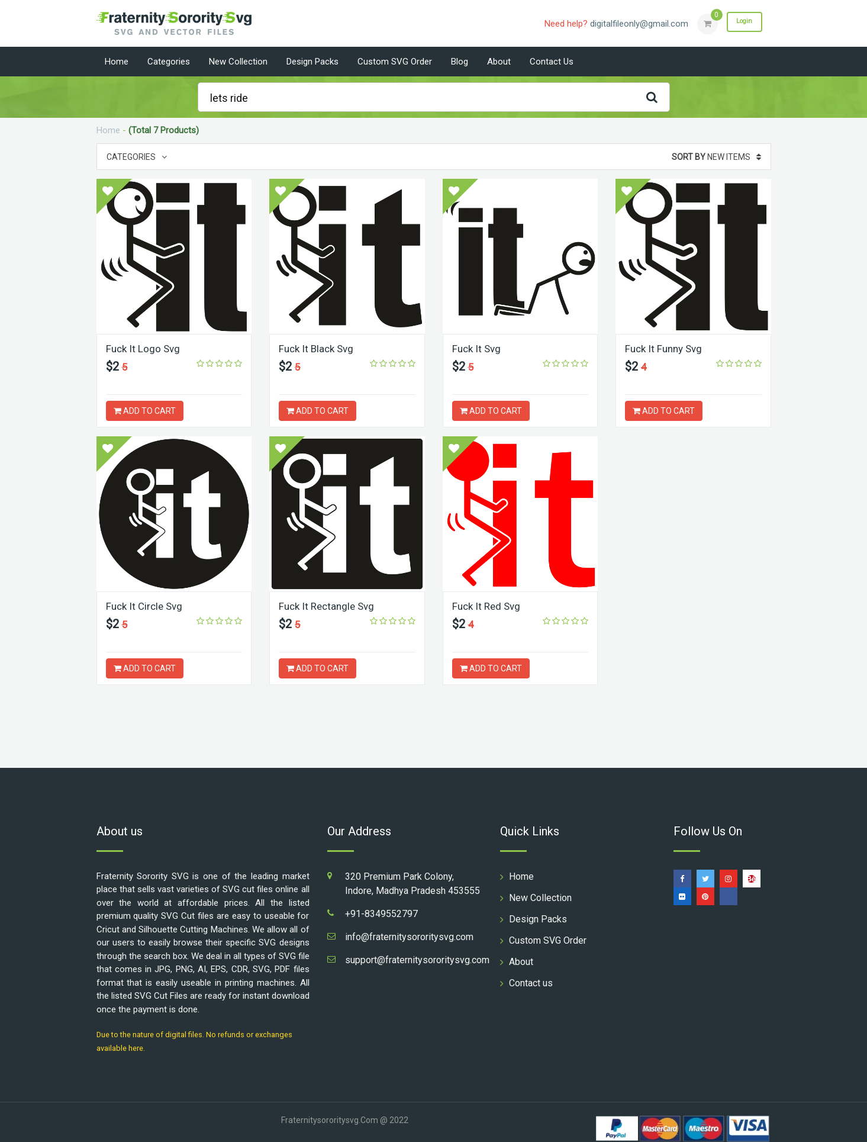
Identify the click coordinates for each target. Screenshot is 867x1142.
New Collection (238, 61)
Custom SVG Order (394, 61)
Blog (459, 61)
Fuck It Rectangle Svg (329, 606)
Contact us (551, 61)
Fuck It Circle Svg (146, 606)
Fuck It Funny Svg (666, 348)
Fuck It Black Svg (318, 348)
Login (740, 23)
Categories (168, 61)
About (499, 61)
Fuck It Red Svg (488, 606)
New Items (716, 157)
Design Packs (312, 61)
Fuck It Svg (478, 348)
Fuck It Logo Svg (144, 348)
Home (116, 61)
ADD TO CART (145, 411)
